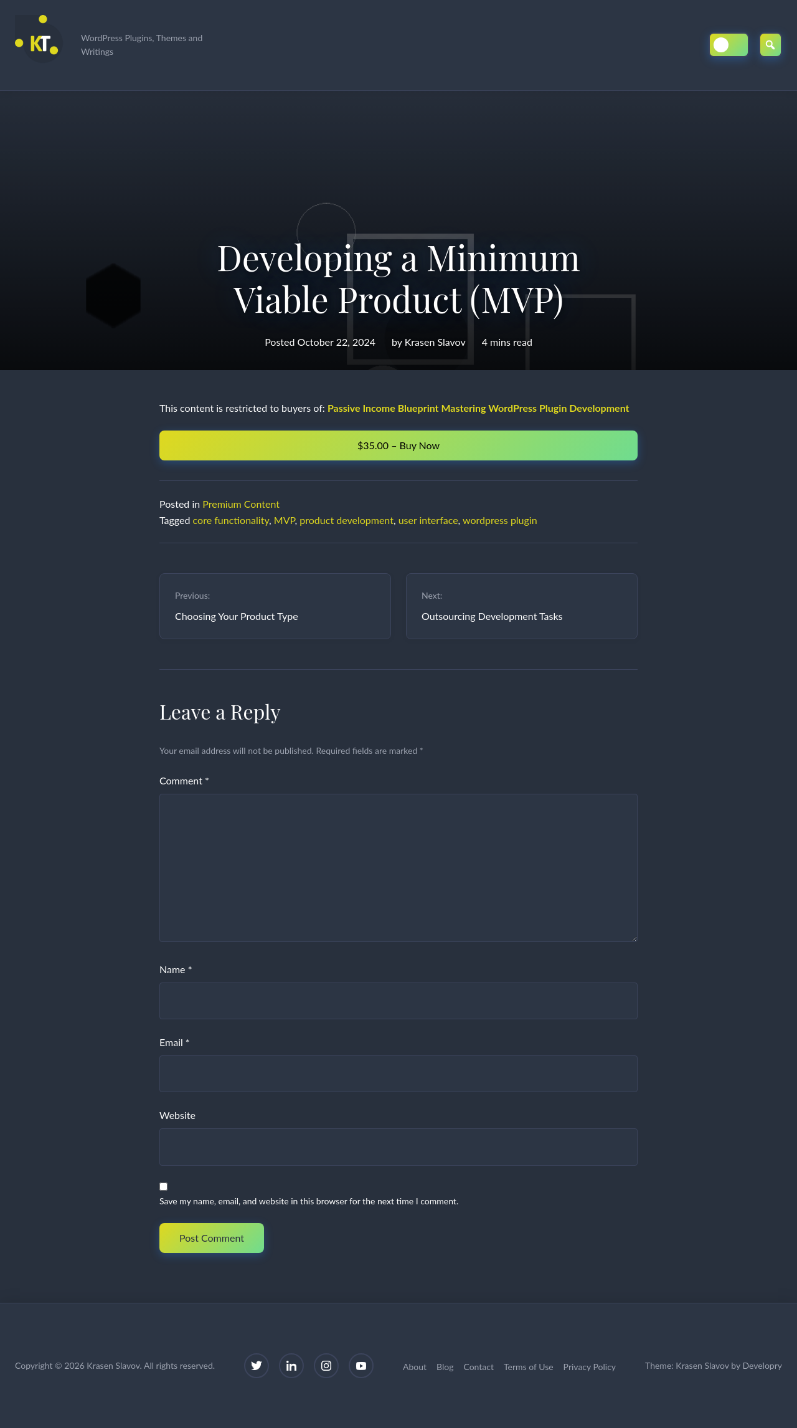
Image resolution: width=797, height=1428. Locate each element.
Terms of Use (529, 1366)
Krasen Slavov (435, 342)
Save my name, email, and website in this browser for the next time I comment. (308, 1201)
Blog (444, 1366)
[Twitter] (256, 1365)
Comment (184, 780)
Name (175, 969)
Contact (478, 1366)
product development (346, 520)
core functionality (231, 520)
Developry (762, 1365)
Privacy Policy (590, 1366)
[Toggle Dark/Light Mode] (729, 44)
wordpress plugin (500, 520)
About (415, 1366)
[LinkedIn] (291, 1365)
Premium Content (241, 504)
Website (177, 1115)
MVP (284, 520)
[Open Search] (770, 44)
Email (174, 1042)
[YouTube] (361, 1365)
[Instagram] (326, 1365)
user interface (428, 520)
